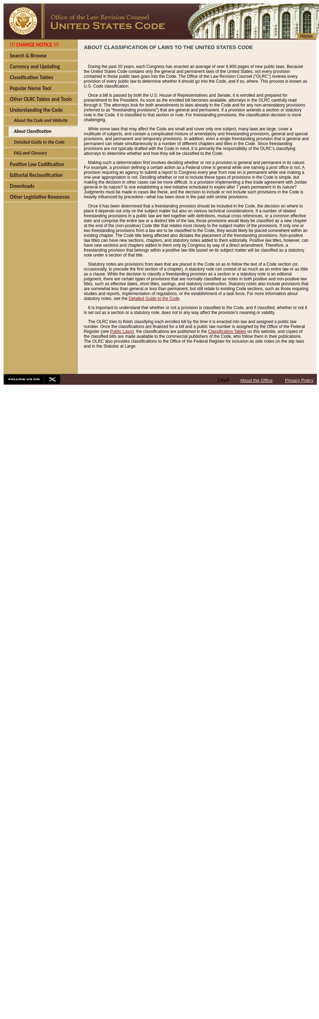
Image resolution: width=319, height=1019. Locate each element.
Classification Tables (227, 331)
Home (306, 36)
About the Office (256, 380)
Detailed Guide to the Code (154, 298)
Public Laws (121, 331)
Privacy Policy (299, 380)
